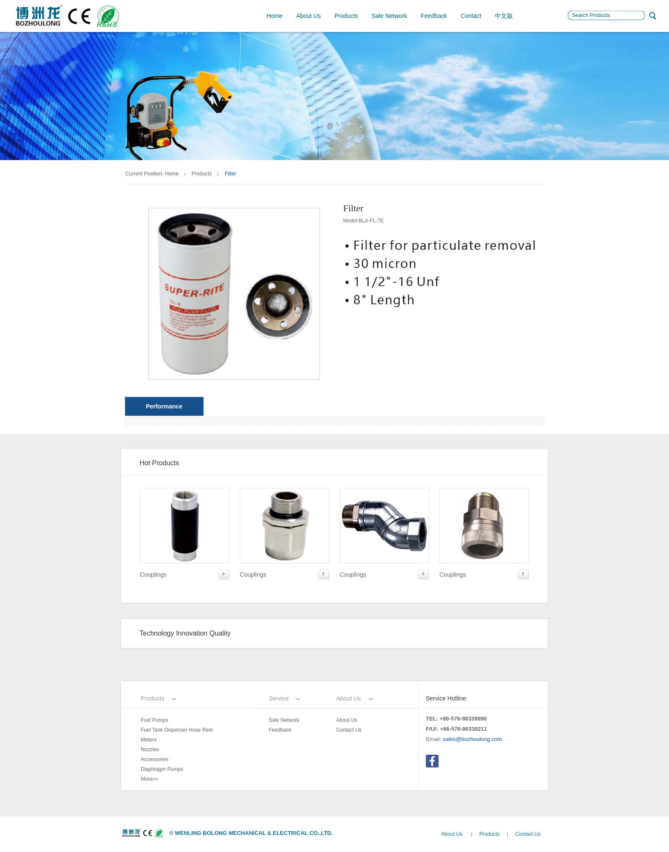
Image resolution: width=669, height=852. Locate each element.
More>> (149, 779)
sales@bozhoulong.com (472, 739)
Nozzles (150, 750)
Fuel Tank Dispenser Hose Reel (177, 730)
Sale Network (389, 15)
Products (346, 15)
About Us (308, 15)
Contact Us (348, 730)
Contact (471, 15)
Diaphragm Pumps (162, 769)
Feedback (434, 15)
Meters (149, 740)
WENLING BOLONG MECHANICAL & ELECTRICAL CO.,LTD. (254, 833)
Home (274, 15)
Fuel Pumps (154, 720)
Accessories (155, 759)
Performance (164, 406)
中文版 (504, 15)
